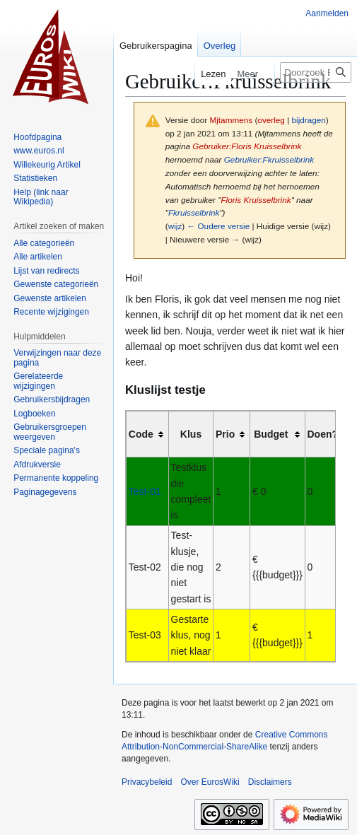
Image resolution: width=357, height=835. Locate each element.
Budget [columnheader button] (271, 434)
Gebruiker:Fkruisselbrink (269, 159)
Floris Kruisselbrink (256, 199)
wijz (175, 225)
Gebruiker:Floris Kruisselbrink (246, 146)
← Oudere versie (218, 225)
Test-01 (145, 491)
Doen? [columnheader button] (323, 434)
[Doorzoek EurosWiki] (315, 72)
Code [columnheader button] (141, 434)
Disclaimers (270, 782)
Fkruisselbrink (193, 212)
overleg (271, 119)
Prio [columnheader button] (225, 434)
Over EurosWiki (209, 782)
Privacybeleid (147, 782)
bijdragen (309, 119)
